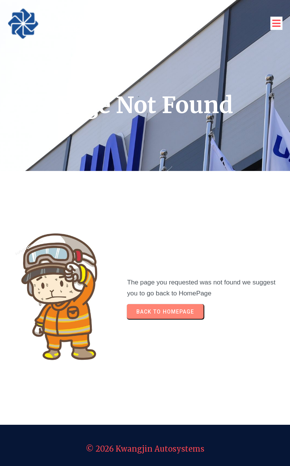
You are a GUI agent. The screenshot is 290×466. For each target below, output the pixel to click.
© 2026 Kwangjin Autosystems (145, 449)
